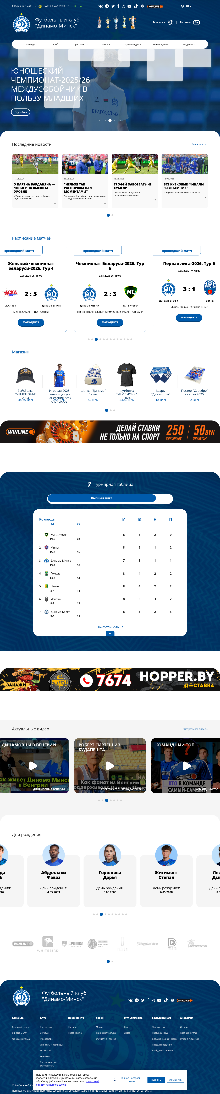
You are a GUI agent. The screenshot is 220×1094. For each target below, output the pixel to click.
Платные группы (188, 1019)
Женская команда (21, 1025)
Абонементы (158, 1013)
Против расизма (160, 1019)
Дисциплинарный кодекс (164, 1025)
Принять (151, 1079)
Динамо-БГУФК (19, 1019)
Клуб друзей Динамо (162, 1036)
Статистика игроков (106, 1025)
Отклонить (173, 1079)
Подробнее (20, 402)
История (44, 1019)
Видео (127, 1019)
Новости (72, 1013)
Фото (126, 1013)
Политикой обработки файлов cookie (58, 1084)
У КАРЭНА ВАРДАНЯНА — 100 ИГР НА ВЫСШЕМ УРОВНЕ (76, 190)
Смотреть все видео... (195, 715)
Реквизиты (45, 1036)
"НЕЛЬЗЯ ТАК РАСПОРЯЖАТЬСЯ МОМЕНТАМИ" (120, 190)
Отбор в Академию (189, 1025)
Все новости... (200, 147)
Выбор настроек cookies (119, 1079)
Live (80, 6)
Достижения (46, 1013)
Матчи (99, 1013)
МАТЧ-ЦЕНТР (19, 320)
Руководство (46, 1025)
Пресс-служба (75, 1019)
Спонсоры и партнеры (51, 1031)
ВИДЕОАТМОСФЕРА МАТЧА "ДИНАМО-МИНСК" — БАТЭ (22, 190)
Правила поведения (162, 1031)
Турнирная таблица (106, 1019)
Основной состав (20, 1013)
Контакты (45, 1042)
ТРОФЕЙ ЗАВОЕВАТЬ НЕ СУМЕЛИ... (175, 189)
